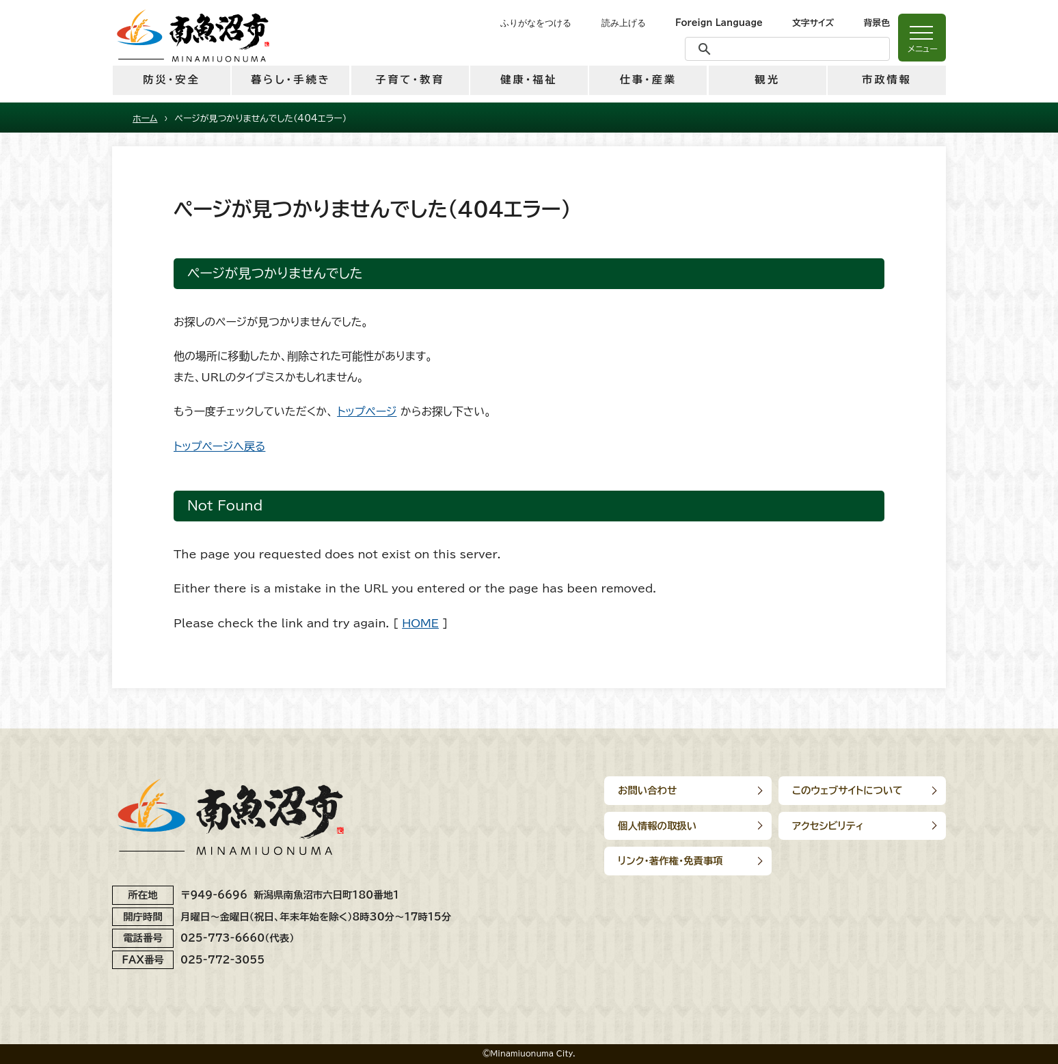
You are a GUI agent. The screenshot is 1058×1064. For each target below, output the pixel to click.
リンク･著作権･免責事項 (670, 861)
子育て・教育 (409, 79)
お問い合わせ (647, 790)
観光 (767, 79)
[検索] (785, 49)
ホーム (145, 118)
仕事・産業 (648, 79)
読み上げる (623, 23)
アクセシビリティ (828, 826)
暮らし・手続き (291, 79)
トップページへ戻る (219, 446)
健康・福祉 (528, 79)
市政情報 (887, 79)
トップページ (366, 411)
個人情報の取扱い (657, 826)
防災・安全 (171, 79)
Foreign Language (719, 22)
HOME (420, 623)
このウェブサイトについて (847, 790)
